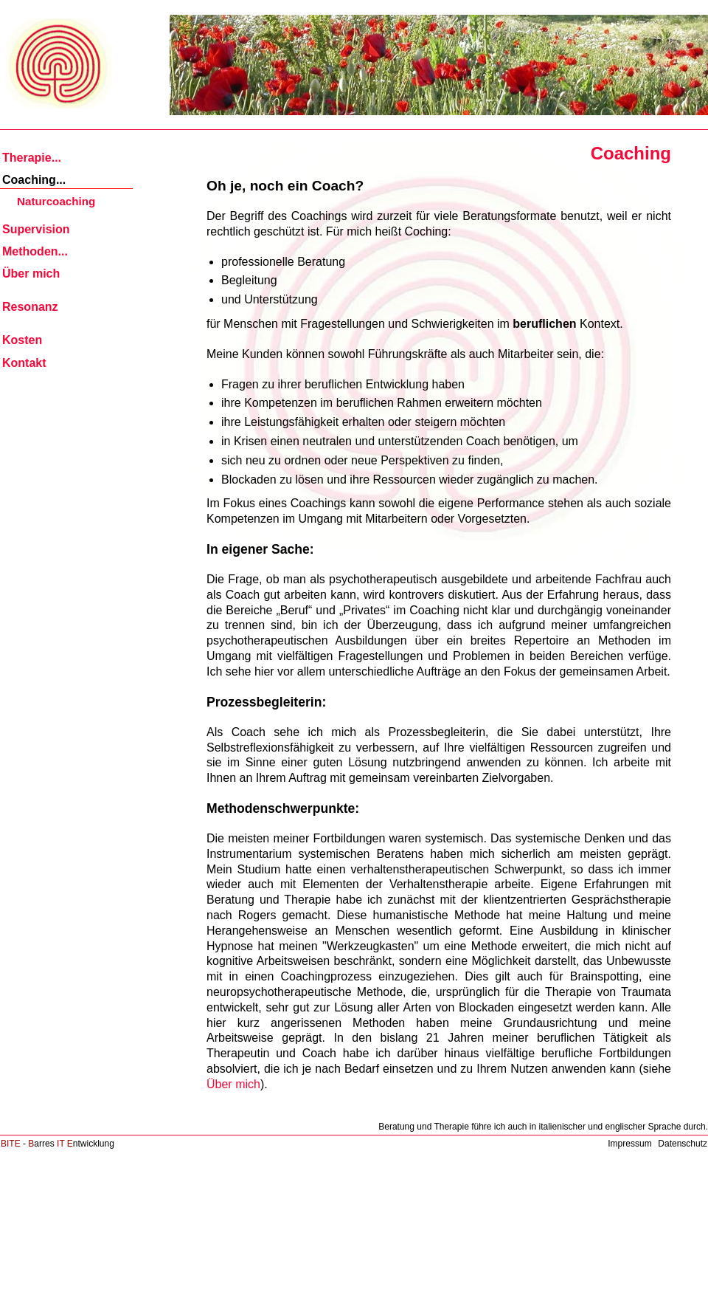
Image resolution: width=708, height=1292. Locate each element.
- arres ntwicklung (57, 1143)
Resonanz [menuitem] (30, 306)
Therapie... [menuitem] (31, 157)
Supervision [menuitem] (36, 229)
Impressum (629, 1143)
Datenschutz (682, 1143)
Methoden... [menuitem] (35, 251)
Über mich (233, 1084)
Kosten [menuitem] (22, 340)
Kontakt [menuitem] (24, 363)
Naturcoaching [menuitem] (56, 201)
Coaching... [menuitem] (34, 179)
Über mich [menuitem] (31, 273)
